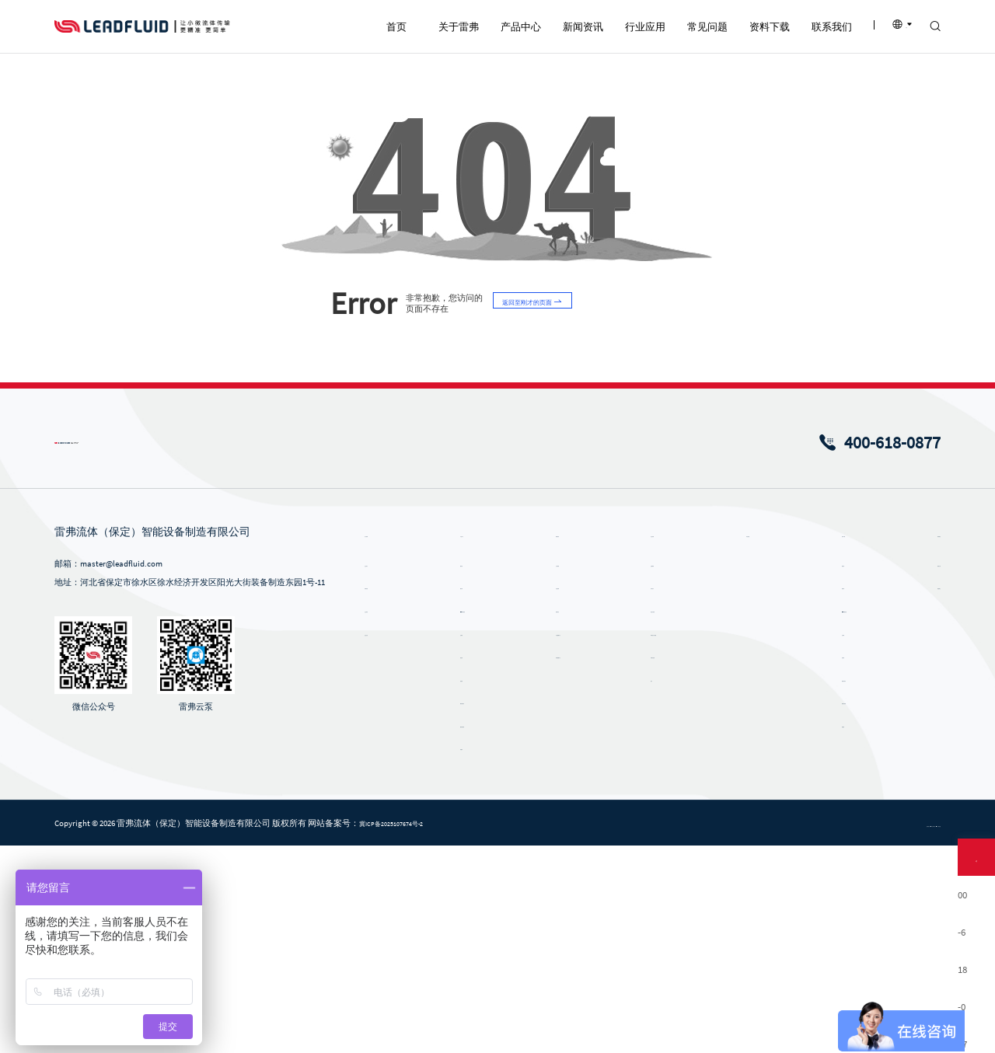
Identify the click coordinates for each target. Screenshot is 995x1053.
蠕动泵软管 (475, 931)
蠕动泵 (467, 770)
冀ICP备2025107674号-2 (408, 1030)
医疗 (636, 885)
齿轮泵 (467, 885)
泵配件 (467, 954)
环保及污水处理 (658, 839)
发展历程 (384, 793)
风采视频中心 (566, 862)
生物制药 (645, 770)
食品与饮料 (649, 816)
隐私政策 (796, 1031)
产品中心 (476, 741)
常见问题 (737, 741)
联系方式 (906, 770)
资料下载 (824, 741)
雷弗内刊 (558, 816)
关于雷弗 (388, 741)
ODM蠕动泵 (475, 816)
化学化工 (645, 793)
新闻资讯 (563, 741)
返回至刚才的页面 (545, 510)
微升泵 (467, 793)
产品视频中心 (566, 839)
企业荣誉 (384, 816)
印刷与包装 (649, 862)
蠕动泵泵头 (475, 908)
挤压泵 (467, 862)
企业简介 (384, 770)
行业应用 (650, 741)
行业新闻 (558, 793)
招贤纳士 (906, 793)
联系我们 (911, 741)
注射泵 (467, 839)
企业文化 (384, 839)
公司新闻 (558, 770)
